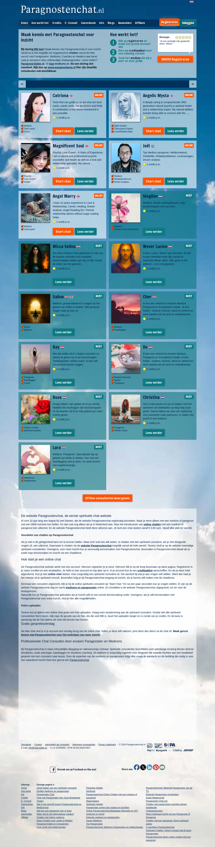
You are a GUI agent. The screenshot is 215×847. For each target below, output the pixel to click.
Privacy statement (107, 744)
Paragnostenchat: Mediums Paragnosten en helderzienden (114, 827)
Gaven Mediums (94, 820)
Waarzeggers (92, 801)
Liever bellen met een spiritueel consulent (57, 788)
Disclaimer (26, 744)
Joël (149, 146)
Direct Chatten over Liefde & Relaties (54, 820)
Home (24, 23)
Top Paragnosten (94, 824)
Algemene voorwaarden (83, 744)
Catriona (63, 95)
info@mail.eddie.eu (38, 748)
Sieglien (152, 196)
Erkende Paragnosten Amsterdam (162, 794)
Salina (63, 297)
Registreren (169, 22)
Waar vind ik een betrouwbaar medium (55, 814)
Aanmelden (125, 23)
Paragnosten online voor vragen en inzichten (107, 807)
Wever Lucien (157, 246)
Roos (59, 397)
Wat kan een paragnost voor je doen (54, 811)
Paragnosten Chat (45, 794)
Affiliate (140, 23)
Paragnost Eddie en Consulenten (53, 824)
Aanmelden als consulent (57, 744)
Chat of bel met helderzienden (51, 827)
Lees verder (85, 131)
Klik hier (39, 49)
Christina (153, 397)
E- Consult (71, 23)
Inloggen (188, 23)
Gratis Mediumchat (155, 798)
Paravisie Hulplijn (94, 788)
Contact (38, 744)
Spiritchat (90, 791)
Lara (59, 447)
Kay (58, 347)
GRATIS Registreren (175, 59)
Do (147, 347)
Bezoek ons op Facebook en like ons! (73, 770)
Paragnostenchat (79, 660)
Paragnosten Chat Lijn (157, 801)
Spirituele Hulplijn (94, 804)
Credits (56, 23)
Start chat (63, 131)
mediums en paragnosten (81, 587)
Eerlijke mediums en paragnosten (53, 791)
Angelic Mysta (158, 95)
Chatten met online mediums (50, 817)
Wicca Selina (66, 246)
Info (101, 23)
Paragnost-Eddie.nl (32, 63)
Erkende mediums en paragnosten (102, 817)
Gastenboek (88, 23)
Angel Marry (66, 196)
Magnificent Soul (71, 146)
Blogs (111, 23)
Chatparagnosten (154, 811)
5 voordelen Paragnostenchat (160, 827)
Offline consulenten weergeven (107, 498)
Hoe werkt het (40, 23)
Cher (149, 297)
